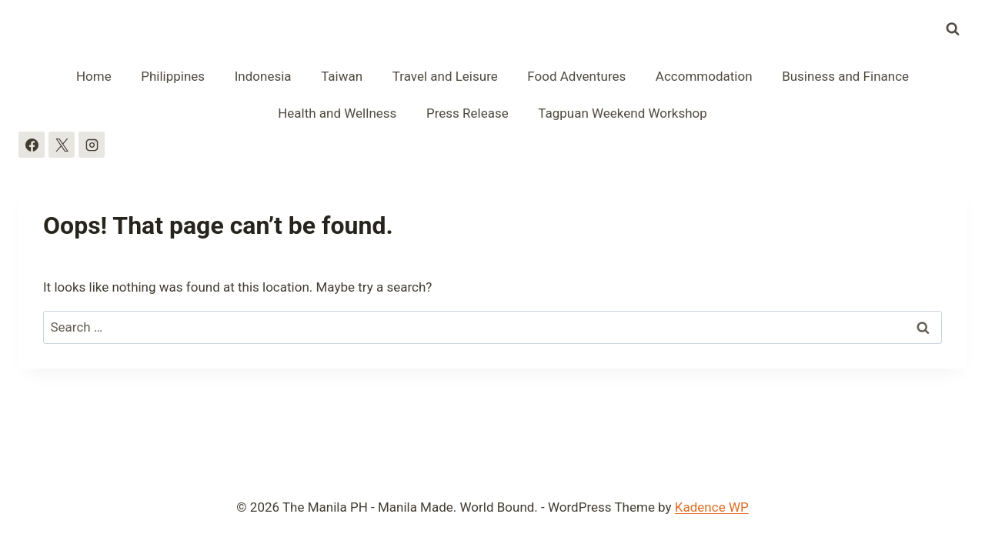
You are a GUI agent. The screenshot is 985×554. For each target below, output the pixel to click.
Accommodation (704, 76)
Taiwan (341, 76)
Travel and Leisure (445, 76)
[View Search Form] (953, 29)
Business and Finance (845, 76)
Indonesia (263, 76)
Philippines (173, 76)
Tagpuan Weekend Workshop (622, 113)
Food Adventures (576, 76)
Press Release (467, 113)
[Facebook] (31, 145)
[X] (61, 145)
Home (94, 76)
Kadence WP (712, 507)
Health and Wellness (337, 113)
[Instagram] (91, 145)
